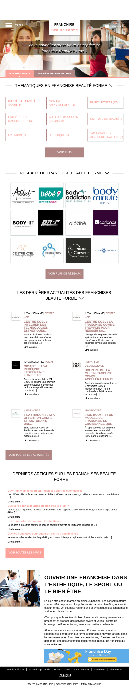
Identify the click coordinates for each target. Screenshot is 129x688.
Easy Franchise (91, 684)
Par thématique (20, 73)
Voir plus (64, 152)
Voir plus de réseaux (64, 273)
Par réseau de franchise (55, 73)
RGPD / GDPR (62, 669)
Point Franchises (67, 684)
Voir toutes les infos (24, 552)
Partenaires (100, 669)
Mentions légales (15, 669)
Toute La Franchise (40, 684)
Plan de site (116, 669)
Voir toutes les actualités (28, 454)
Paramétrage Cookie (39, 669)
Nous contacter (82, 669)
